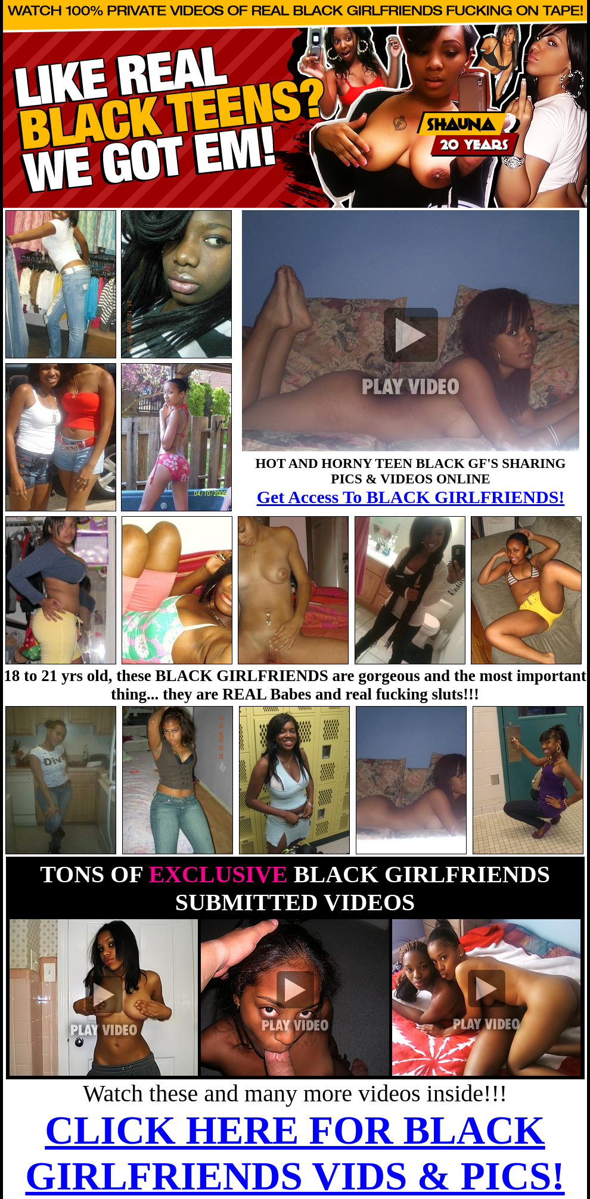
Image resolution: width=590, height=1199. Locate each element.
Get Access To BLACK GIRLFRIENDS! (411, 497)
